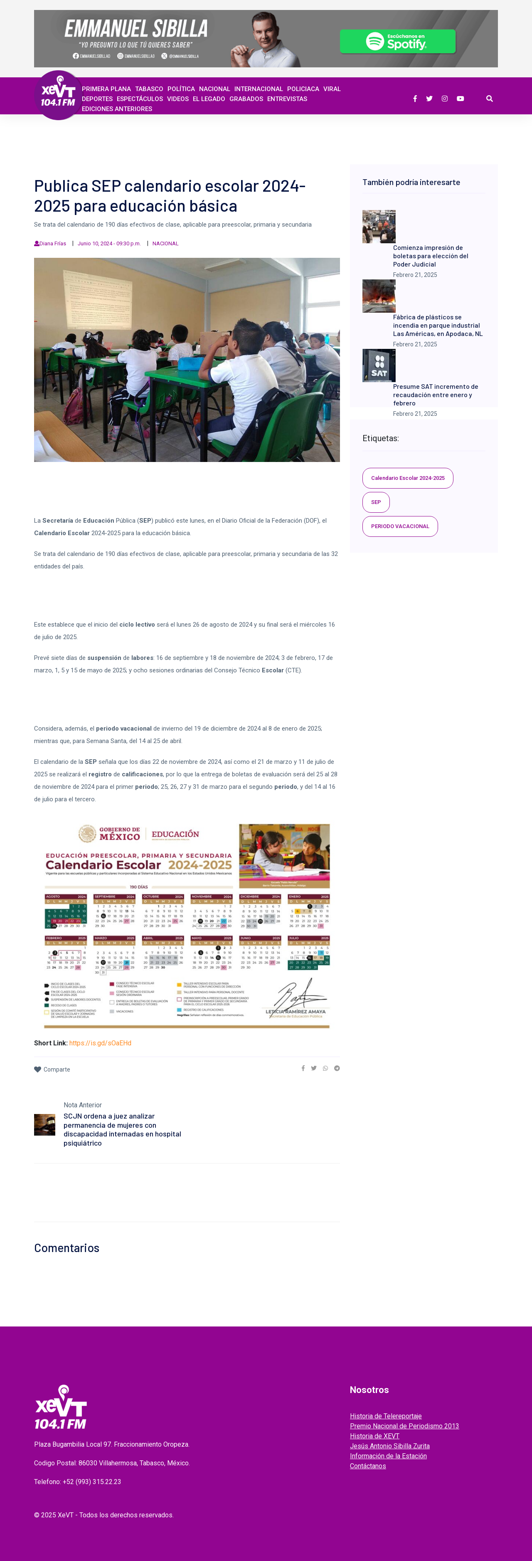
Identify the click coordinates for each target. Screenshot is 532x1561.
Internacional (258, 89)
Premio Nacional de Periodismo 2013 (404, 1426)
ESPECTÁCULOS (140, 99)
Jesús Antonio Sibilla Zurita (390, 1446)
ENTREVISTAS (287, 99)
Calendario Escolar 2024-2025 (408, 478)
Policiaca (303, 89)
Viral (332, 89)
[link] (303, 1068)
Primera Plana (106, 89)
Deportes (97, 99)
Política (181, 89)
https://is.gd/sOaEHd (100, 1043)
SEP (376, 502)
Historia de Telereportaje (386, 1416)
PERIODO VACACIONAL (400, 526)
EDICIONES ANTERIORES (117, 109)
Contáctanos (368, 1466)
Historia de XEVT (374, 1436)
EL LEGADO (209, 99)
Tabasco (149, 89)
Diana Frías (52, 243)
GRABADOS (246, 99)
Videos (178, 99)
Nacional (214, 89)
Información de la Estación (388, 1456)
